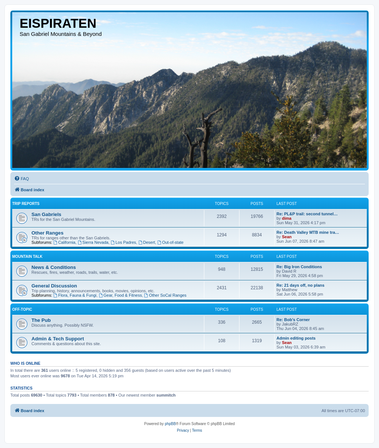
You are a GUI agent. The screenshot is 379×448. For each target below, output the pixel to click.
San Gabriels (46, 214)
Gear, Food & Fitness (120, 295)
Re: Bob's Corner (293, 319)
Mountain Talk (27, 257)
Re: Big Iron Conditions (299, 267)
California (64, 242)
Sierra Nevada (93, 242)
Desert (146, 242)
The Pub (41, 320)
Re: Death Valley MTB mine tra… (307, 232)
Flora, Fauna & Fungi (74, 295)
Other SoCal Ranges (165, 295)
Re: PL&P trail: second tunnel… (307, 214)
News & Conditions (53, 267)
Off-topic (22, 309)
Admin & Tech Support (57, 338)
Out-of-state (170, 242)
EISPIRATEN (58, 23)
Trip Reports (26, 204)
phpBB (170, 424)
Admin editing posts (296, 338)
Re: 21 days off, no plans (300, 285)
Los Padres (123, 242)
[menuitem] (21, 178)
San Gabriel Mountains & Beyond (61, 34)
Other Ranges (47, 233)
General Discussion (54, 286)
